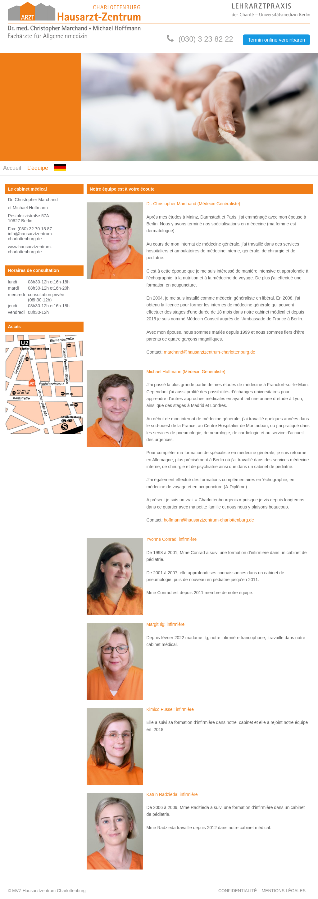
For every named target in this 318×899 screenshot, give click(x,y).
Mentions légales (283, 890)
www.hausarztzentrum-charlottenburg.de (30, 249)
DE (57, 174)
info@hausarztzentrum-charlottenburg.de (30, 236)
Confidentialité (237, 890)
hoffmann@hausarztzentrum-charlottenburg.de (209, 519)
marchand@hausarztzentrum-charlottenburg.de (209, 352)
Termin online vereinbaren (276, 40)
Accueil (12, 168)
